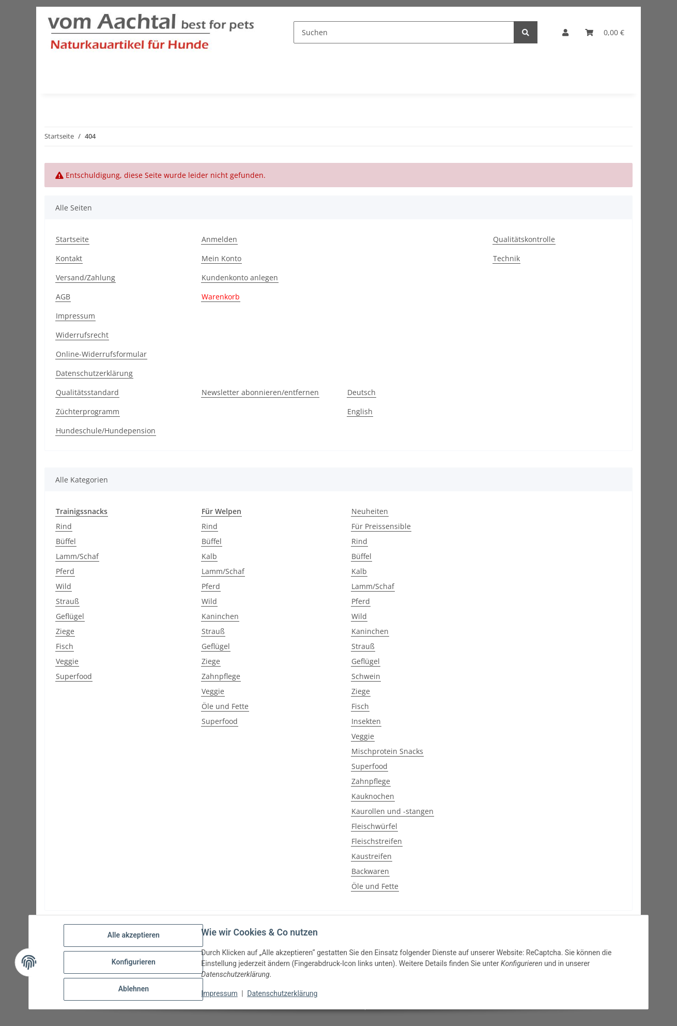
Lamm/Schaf (77, 556)
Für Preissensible (381, 526)
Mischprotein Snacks (387, 751)
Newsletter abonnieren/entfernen (260, 392)
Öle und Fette (225, 706)
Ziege (65, 631)
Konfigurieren (134, 962)
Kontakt (69, 258)
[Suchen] (404, 32)
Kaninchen (220, 616)
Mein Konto (221, 258)
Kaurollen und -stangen (392, 811)
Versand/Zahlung (85, 277)
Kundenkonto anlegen (240, 277)
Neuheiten (369, 511)
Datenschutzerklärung (283, 994)
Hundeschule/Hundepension (106, 430)
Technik (506, 258)
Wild (63, 586)
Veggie (67, 661)
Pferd (65, 571)
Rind (64, 526)
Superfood (74, 676)
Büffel (66, 541)
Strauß (67, 601)
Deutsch (361, 392)
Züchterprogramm (87, 411)
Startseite (72, 239)
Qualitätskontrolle (524, 239)
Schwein (365, 676)
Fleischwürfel (374, 826)
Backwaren (370, 871)
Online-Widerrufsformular (101, 354)
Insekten (366, 721)
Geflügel (70, 616)
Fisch (64, 646)
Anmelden (219, 239)
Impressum (220, 994)
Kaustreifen (371, 856)
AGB (63, 296)
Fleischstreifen (376, 841)
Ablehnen (133, 989)
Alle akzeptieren (133, 935)
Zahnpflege (221, 676)
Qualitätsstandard (87, 392)
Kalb (209, 556)
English (360, 411)
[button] (565, 32)
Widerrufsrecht (82, 335)
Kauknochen (372, 796)
